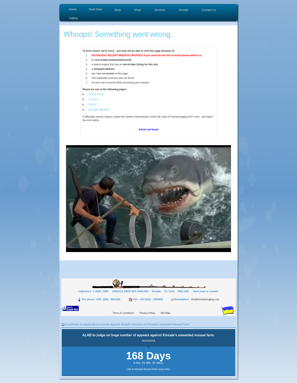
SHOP (92, 104)
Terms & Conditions (123, 313)
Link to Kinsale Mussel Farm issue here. (149, 369)
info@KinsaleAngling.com (205, 299)
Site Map (165, 313)
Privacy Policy (147, 313)
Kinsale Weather (99, 109)
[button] (118, 10)
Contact (93, 99)
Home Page (96, 94)
